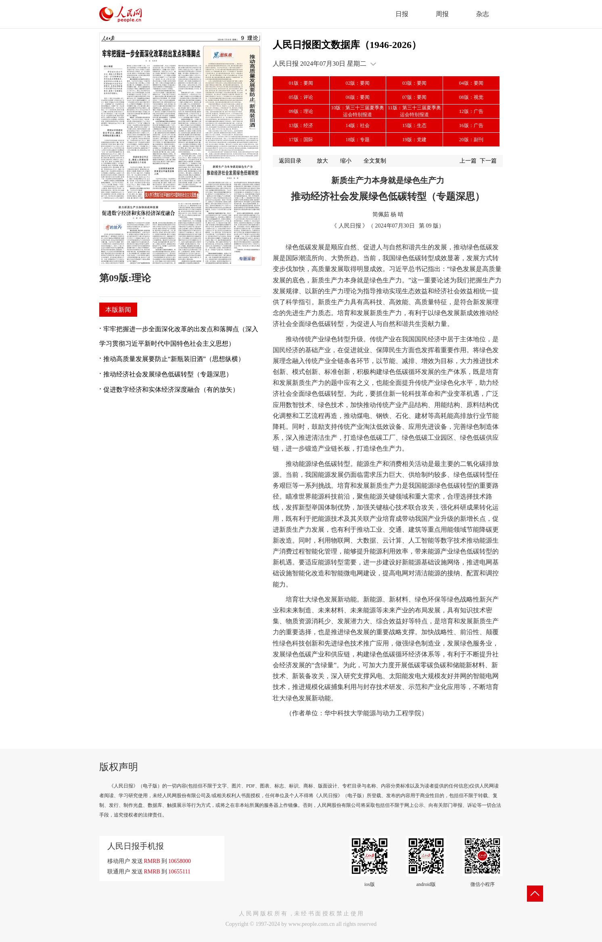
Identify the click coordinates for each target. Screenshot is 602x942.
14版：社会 (357, 125)
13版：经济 (301, 125)
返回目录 (290, 161)
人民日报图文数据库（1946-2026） (347, 45)
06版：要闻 (357, 97)
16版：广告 (471, 125)
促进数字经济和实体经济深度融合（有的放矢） (171, 389)
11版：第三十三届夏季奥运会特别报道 (414, 111)
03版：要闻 (414, 83)
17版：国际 (301, 139)
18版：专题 (357, 139)
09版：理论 (301, 111)
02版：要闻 (357, 83)
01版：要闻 (301, 83)
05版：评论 (301, 97)
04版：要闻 (471, 83)
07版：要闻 (414, 97)
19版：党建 (414, 139)
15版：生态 (414, 125)
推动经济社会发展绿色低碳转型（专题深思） (167, 374)
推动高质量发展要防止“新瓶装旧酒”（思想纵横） (174, 358)
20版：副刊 (471, 139)
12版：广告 (471, 111)
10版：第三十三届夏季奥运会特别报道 (357, 111)
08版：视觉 (471, 97)
